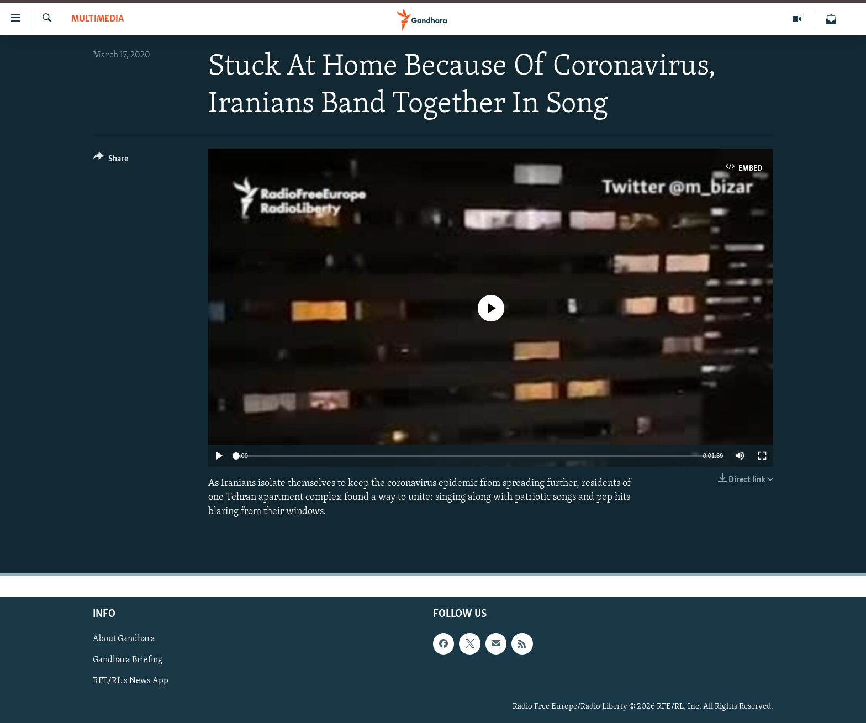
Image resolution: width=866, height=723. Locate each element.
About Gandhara (124, 639)
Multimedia (97, 19)
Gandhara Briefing (127, 660)
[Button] (110, 160)
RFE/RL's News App (130, 681)
